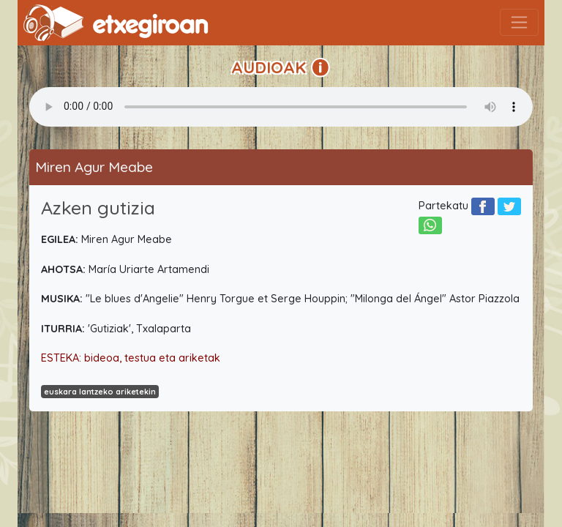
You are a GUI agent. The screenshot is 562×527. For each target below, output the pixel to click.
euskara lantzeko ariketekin (100, 391)
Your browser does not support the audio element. (281, 107)
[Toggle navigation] (519, 22)
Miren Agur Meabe (94, 167)
